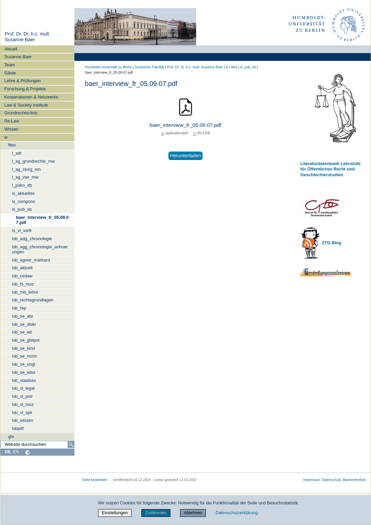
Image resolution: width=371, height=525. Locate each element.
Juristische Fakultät (149, 67)
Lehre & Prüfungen (22, 80)
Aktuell (10, 48)
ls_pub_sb (22, 209)
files (12, 144)
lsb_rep (19, 308)
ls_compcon (23, 201)
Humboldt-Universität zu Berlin (108, 67)
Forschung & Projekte (25, 88)
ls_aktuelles (23, 193)
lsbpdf (18, 428)
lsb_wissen (22, 420)
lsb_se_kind (23, 348)
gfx (11, 436)
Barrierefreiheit (354, 480)
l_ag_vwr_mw (25, 177)
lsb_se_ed (22, 332)
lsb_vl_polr (22, 396)
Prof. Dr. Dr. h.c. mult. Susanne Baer (27, 37)
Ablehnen (193, 512)
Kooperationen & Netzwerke (31, 96)
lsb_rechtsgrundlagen (32, 299)
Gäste (10, 72)
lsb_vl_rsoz (23, 404)
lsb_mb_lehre (25, 292)
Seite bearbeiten (95, 480)
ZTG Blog (331, 242)
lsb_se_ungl (23, 364)
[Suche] (71, 444)
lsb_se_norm (24, 356)
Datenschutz (331, 480)
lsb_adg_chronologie (32, 238)
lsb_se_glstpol (26, 340)
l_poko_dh (22, 185)
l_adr (17, 153)
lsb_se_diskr (24, 324)
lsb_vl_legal (23, 388)
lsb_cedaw (22, 275)
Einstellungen (115, 512)
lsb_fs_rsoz (23, 284)
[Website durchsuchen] (37, 444)
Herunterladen (185, 155)
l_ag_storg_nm (26, 169)
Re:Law (11, 120)
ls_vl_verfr (22, 230)
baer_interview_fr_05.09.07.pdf (42, 220)
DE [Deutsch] (8, 451)
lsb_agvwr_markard (31, 259)
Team (9, 64)
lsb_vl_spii (22, 412)
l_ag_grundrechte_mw (33, 161)
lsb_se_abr (22, 316)
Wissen (11, 129)
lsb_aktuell (22, 267)
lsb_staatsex (24, 380)
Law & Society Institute (26, 105)
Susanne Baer (18, 56)
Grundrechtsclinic (21, 112)
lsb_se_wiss (24, 372)
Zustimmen (155, 512)
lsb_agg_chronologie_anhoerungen (40, 249)
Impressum (312, 480)
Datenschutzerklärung (237, 512)
